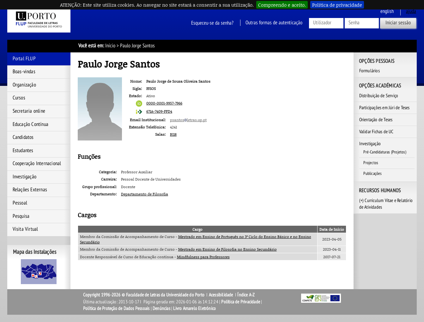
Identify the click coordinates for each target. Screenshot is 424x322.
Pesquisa (21, 216)
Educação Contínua (30, 124)
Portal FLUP (24, 59)
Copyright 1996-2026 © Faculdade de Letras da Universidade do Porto (144, 295)
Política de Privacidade (240, 302)
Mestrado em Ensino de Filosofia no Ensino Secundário (227, 249)
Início (110, 46)
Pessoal (20, 203)
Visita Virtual (25, 229)
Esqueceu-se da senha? (212, 23)
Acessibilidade (221, 295)
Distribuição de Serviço (378, 95)
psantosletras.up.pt (188, 119)
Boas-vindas (24, 72)
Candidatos (23, 137)
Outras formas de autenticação (273, 23)
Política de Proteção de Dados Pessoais (116, 308)
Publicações (372, 173)
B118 (173, 134)
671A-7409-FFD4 (159, 111)
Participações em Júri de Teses (384, 107)
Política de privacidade (337, 5)
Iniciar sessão (398, 23)
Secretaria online (29, 111)
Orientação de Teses (376, 119)
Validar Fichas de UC (376, 131)
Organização (24, 85)
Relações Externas (30, 190)
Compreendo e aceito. (282, 5)
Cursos (19, 98)
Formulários (369, 71)
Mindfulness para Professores (203, 256)
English (387, 11)
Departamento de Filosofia (144, 194)
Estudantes (23, 150)
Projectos (370, 162)
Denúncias (161, 308)
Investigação (24, 177)
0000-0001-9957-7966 (164, 103)
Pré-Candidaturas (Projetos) (384, 152)
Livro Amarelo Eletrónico (194, 308)
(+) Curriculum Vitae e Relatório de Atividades (386, 204)
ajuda (411, 11)
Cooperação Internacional (37, 163)
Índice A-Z (246, 295)
